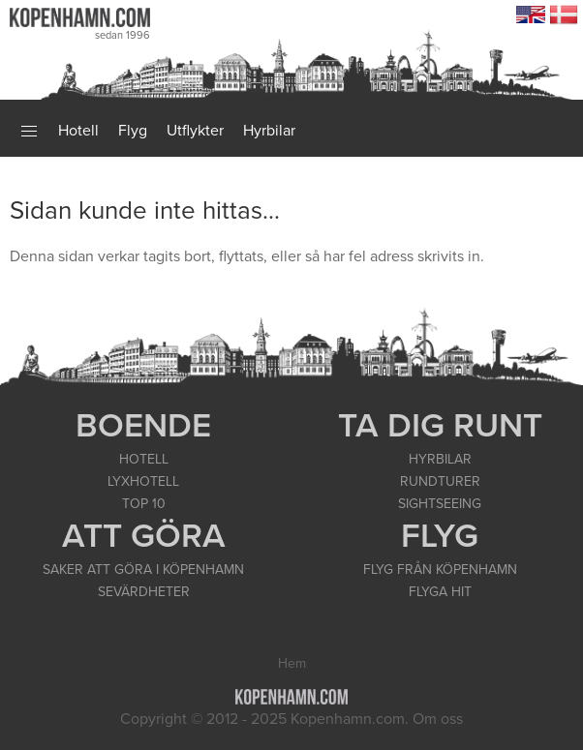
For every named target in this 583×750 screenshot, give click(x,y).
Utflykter (195, 130)
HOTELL (144, 459)
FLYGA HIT (440, 592)
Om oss (438, 719)
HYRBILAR (440, 459)
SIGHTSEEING (439, 503)
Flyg (132, 130)
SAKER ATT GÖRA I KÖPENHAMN (143, 569)
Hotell (78, 130)
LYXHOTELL (143, 481)
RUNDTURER (440, 481)
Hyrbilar (269, 130)
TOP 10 (144, 503)
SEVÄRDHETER (144, 592)
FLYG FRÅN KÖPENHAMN (440, 569)
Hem (292, 663)
